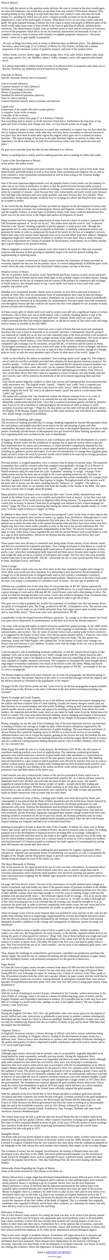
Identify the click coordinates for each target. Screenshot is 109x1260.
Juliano (59, 1256)
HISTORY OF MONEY (58, 1252)
